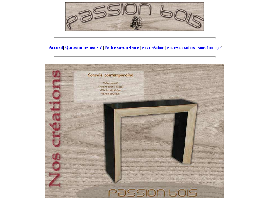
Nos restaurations (181, 48)
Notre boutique (209, 48)
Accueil (56, 47)
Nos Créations (153, 48)
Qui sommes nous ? (83, 47)
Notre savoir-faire (122, 47)
